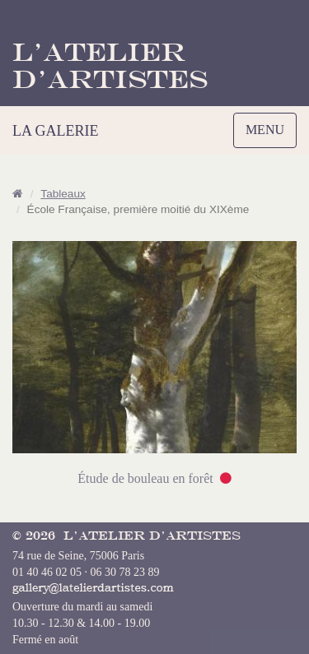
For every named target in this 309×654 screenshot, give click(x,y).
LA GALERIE (55, 131)
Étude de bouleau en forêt (145, 478)
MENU (269, 134)
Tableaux (62, 194)
